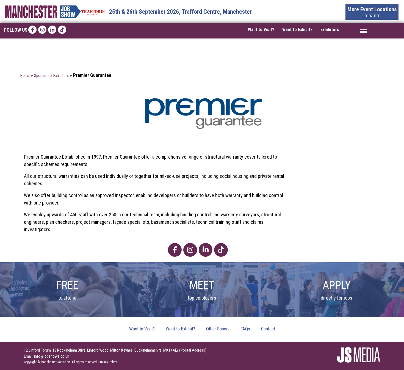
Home (25, 75)
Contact (268, 329)
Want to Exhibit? (297, 29)
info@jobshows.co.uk (51, 356)
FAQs (245, 329)
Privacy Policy (107, 362)
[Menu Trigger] (363, 30)
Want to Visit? (261, 29)
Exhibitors (329, 29)
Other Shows (217, 329)
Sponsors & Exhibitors (51, 75)
